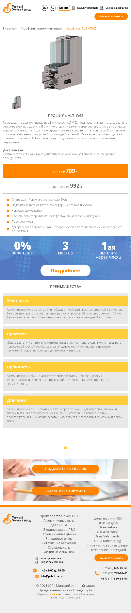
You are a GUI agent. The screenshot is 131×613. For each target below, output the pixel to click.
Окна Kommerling (107, 541)
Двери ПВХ (59, 525)
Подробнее (65, 270)
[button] (65, 448)
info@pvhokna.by (52, 576)
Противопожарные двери (107, 545)
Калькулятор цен (87, 7)
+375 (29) (114, 568)
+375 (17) (114, 578)
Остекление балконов (59, 543)
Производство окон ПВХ (59, 516)
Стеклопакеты (59, 547)
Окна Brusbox (107, 532)
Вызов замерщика (117, 7)
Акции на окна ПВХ (59, 552)
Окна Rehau (108, 527)
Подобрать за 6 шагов (65, 469)
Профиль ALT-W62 (81, 28)
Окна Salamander (108, 536)
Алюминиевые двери (59, 534)
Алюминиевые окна (58, 520)
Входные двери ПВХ (59, 529)
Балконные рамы (59, 538)
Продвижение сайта (54, 590)
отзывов (75, 594)
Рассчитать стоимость (65, 491)
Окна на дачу (108, 523)
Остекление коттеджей (108, 550)
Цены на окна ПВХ (107, 518)
